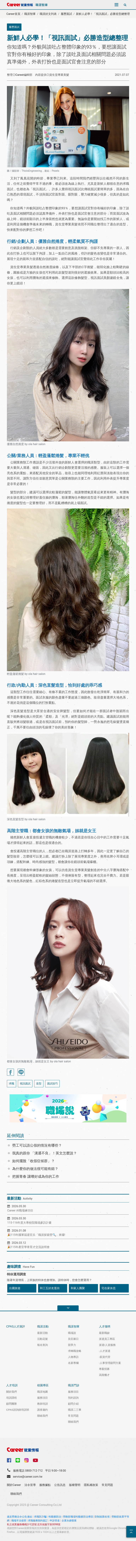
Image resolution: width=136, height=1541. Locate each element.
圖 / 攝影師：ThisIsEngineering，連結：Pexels (33, 170)
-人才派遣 (104, 1350)
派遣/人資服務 (107, 1344)
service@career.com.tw (27, 1476)
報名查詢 (42, 1344)
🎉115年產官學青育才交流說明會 (28, 1247)
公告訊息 (60, 1485)
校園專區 (43, 1385)
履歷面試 (66, 14)
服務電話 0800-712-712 (28, 1470)
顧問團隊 (11, 1403)
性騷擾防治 (55, 1516)
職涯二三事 (74, 1409)
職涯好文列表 (48, 14)
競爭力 (72, 1344)
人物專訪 (73, 1356)
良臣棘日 (73, 1338)
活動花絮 (42, 1338)
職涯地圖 (42, 1391)
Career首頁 (13, 14)
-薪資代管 (104, 1356)
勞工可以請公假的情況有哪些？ (37, 1145)
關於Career (14, 1485)
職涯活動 (43, 1326)
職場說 (72, 1332)
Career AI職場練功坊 (20, 1210)
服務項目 (42, 1397)
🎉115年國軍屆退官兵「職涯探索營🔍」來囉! (36, 1235)
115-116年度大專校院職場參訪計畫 (29, 1222)
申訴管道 (55, 1520)
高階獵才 (104, 1374)
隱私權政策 (91, 1485)
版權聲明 (74, 1485)
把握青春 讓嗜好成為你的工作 (35, 1176)
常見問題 (73, 1415)
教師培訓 (42, 1403)
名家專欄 (73, 1362)
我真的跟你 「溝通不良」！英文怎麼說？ (44, 1153)
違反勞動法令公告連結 (19, 1516)
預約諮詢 (73, 1397)
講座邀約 (42, 1409)
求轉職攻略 (74, 1350)
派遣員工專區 (107, 1338)
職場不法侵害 (18, 1520)
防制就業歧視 (102, 1516)
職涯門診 (73, 1385)
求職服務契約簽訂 (38, 1520)
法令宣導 (30, 1485)
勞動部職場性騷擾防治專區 (78, 1516)
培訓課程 (11, 1397)
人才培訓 (12, 1385)
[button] (13, 1108)
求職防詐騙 (40, 1516)
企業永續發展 (69, 1520)
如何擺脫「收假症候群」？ (33, 1161)
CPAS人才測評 (15, 1326)
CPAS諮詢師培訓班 (17, 1409)
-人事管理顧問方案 (110, 1362)
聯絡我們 (42, 1415)
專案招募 (104, 1368)
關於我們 (11, 1391)
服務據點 (45, 1485)
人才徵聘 (104, 1326)
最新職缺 (104, 1332)
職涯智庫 (30, 14)
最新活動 (42, 1332)
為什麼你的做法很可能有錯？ (35, 1169)
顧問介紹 (73, 1403)
